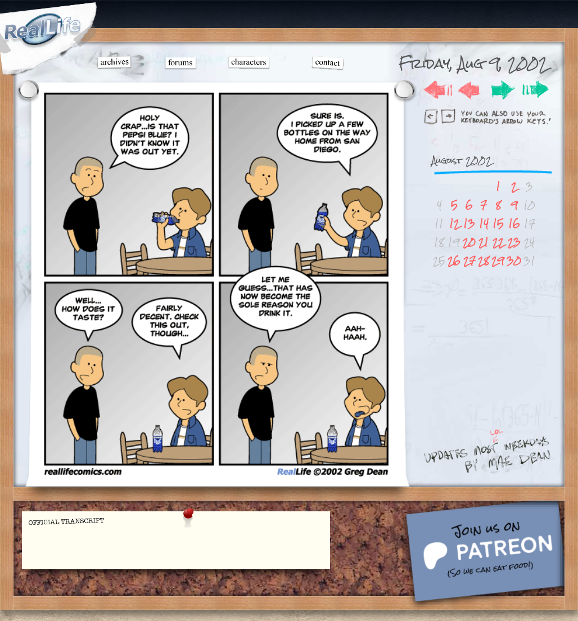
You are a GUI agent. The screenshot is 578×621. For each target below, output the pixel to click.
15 (498, 223)
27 (469, 260)
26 (454, 260)
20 (469, 242)
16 (514, 223)
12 (454, 223)
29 (497, 260)
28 (483, 260)
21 (483, 242)
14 (484, 223)
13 (469, 223)
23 (514, 242)
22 (498, 242)
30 (514, 260)
